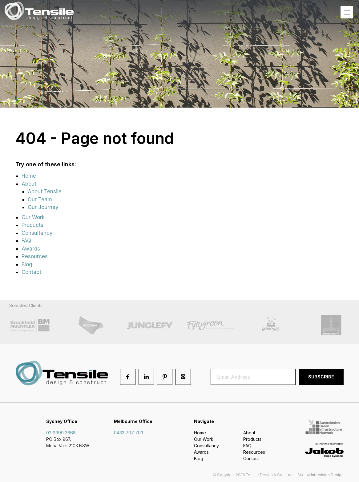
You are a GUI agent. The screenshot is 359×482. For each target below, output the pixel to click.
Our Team (40, 199)
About (29, 184)
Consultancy (37, 233)
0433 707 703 (128, 432)
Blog (27, 264)
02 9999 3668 (61, 432)
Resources (35, 256)
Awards (31, 249)
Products (32, 225)
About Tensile (45, 191)
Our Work (33, 217)
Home (29, 176)
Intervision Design (327, 474)
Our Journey (43, 207)
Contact (31, 272)
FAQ (26, 241)
